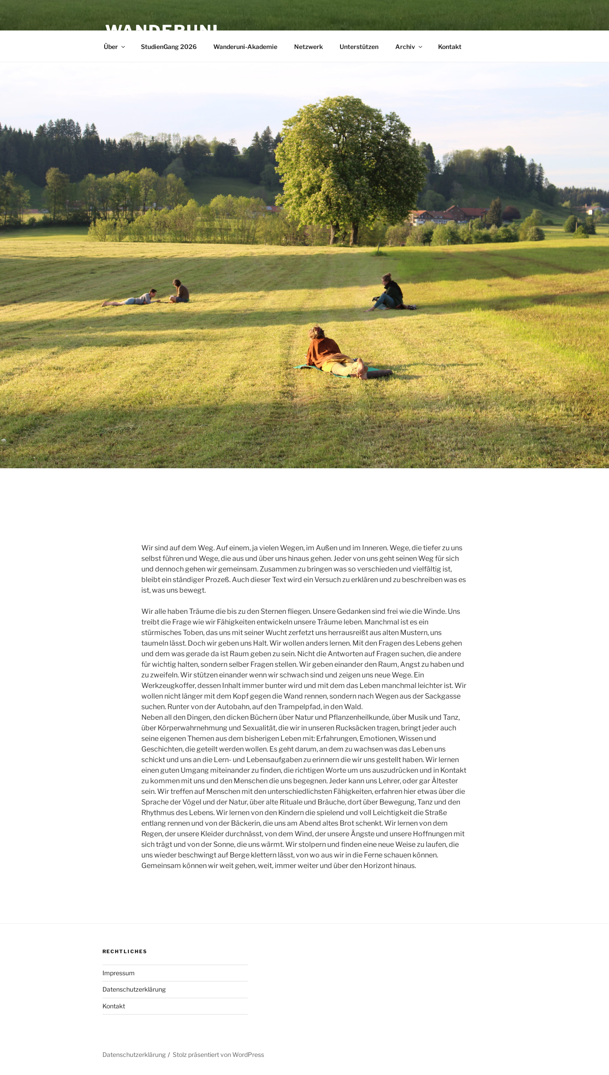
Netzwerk (308, 46)
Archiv (409, 46)
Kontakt (449, 46)
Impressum (118, 973)
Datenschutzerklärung (134, 989)
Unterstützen (359, 46)
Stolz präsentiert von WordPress (218, 1054)
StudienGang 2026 (169, 46)
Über (115, 46)
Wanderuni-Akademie (245, 46)
